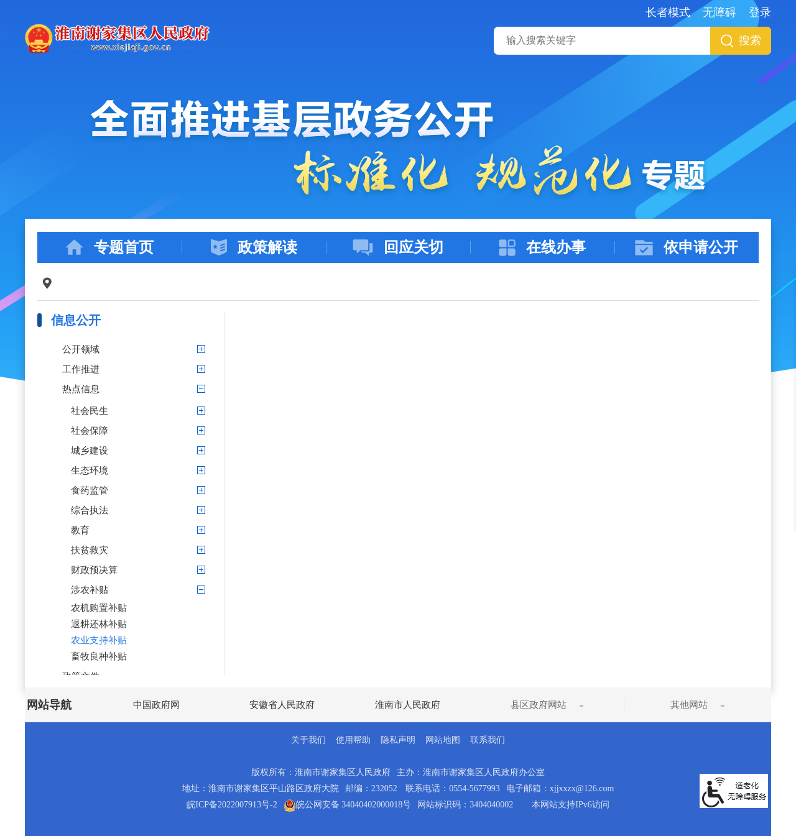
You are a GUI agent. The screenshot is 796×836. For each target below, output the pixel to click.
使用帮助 (353, 740)
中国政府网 (156, 705)
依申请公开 (686, 247)
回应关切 (398, 247)
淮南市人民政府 (407, 705)
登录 (760, 12)
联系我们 (487, 740)
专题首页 (109, 247)
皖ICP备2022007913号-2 (232, 804)
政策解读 (254, 247)
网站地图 (442, 740)
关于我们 (308, 740)
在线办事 (542, 247)
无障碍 (719, 12)
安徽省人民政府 (282, 705)
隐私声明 (398, 740)
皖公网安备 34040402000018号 (348, 804)
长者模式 (668, 12)
